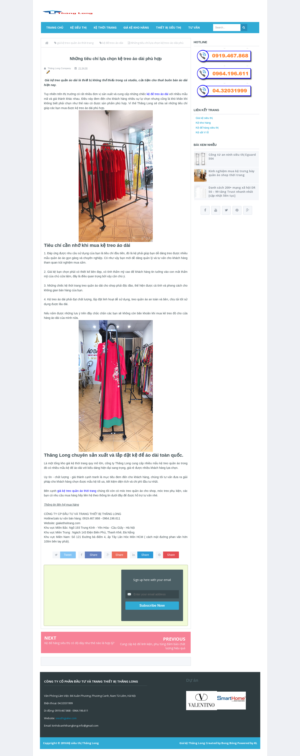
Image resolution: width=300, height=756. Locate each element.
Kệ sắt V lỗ (202, 132)
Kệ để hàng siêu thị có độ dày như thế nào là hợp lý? (79, 643)
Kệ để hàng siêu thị (207, 127)
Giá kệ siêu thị (204, 118)
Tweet (67, 554)
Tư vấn (194, 27)
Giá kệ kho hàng (136, 27)
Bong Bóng (229, 743)
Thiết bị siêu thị (168, 27)
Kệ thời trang (105, 27)
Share (93, 554)
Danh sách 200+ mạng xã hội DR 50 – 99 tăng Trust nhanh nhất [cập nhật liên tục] (232, 191)
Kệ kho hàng (203, 122)
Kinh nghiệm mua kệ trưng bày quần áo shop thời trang (231, 173)
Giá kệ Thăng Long (192, 743)
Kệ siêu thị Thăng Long (83, 743)
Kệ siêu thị (78, 27)
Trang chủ (54, 27)
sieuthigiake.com (66, 718)
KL (255, 743)
